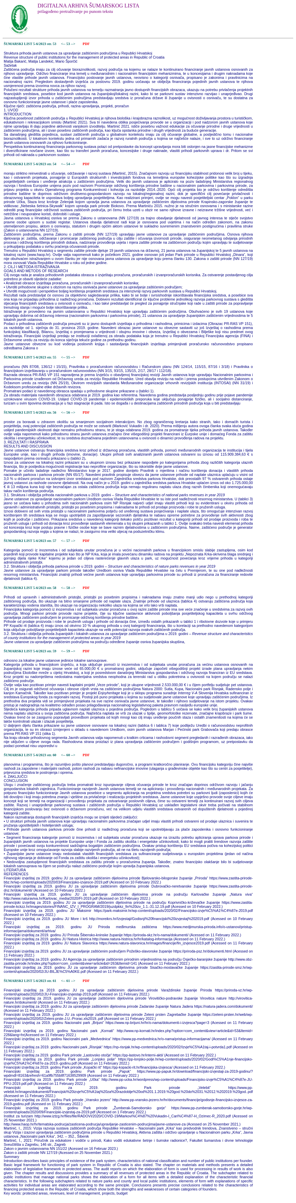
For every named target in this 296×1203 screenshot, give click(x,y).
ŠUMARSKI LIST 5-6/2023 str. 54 (30, 164)
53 (68, 44)
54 (68, 164)
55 (68, 357)
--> (73, 44)
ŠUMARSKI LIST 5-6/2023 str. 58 (30, 588)
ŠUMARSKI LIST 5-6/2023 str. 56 (30, 412)
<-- (63, 44)
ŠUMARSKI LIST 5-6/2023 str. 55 (30, 357)
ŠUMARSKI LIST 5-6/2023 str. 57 (30, 541)
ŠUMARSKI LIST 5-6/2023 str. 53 (30, 44)
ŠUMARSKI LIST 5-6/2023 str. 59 (30, 651)
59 (68, 651)
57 (68, 541)
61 (68, 981)
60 (68, 755)
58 (68, 588)
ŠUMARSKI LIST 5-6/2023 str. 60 (30, 755)
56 (68, 412)
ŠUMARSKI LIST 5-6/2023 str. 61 (30, 981)
